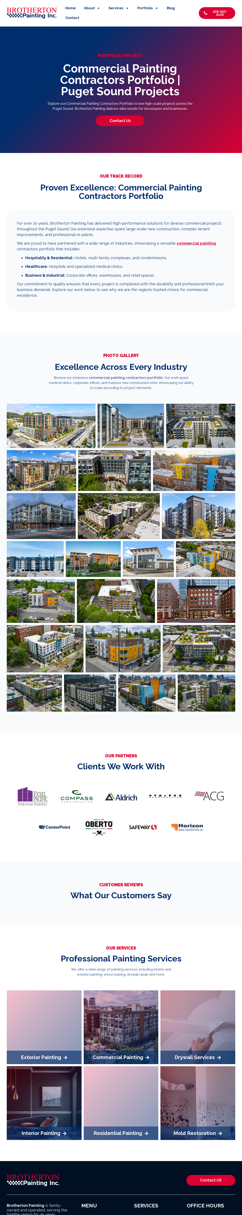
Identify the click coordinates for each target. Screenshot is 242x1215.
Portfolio (147, 8)
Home (70, 8)
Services (119, 8)
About (92, 8)
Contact (72, 18)
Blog (171, 8)
